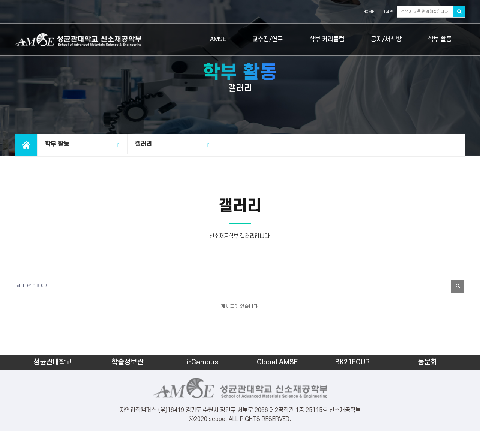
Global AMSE (277, 362)
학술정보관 (127, 362)
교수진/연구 (267, 39)
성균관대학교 (52, 362)
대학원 (387, 12)
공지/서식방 (386, 39)
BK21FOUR (352, 362)
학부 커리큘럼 (327, 39)
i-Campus (202, 362)
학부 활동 (440, 39)
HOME (368, 12)
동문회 (427, 362)
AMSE (218, 39)
